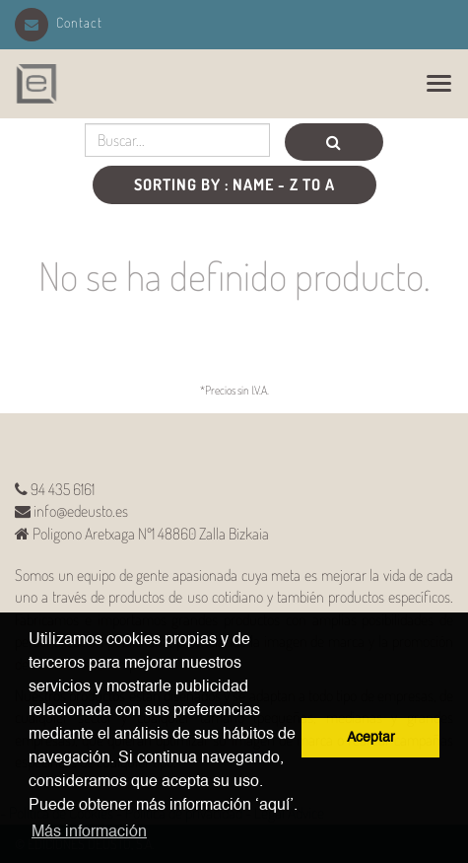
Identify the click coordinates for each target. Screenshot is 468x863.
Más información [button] (89, 832)
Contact (58, 22)
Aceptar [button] (371, 738)
